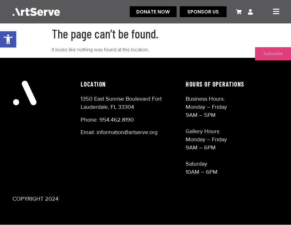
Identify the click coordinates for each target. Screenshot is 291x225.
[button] (8, 39)
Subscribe (273, 54)
